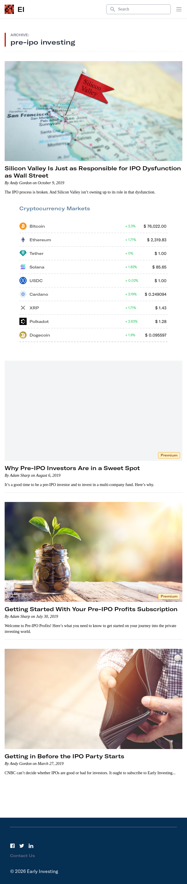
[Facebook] (12, 845)
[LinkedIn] (31, 845)
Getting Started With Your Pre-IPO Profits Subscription (91, 609)
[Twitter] (21, 845)
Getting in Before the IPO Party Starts (64, 756)
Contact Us (22, 855)
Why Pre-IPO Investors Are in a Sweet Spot (72, 468)
